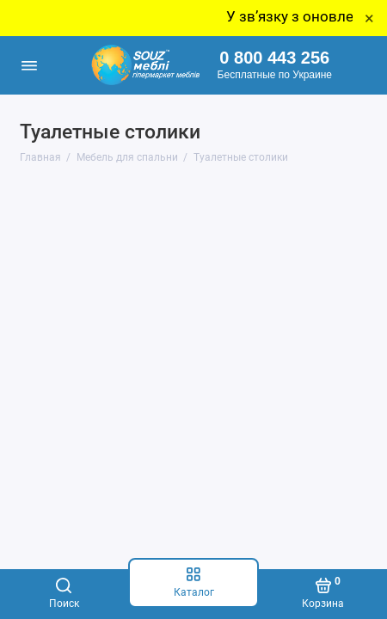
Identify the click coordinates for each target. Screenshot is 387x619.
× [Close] (369, 18)
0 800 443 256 (274, 57)
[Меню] (29, 65)
